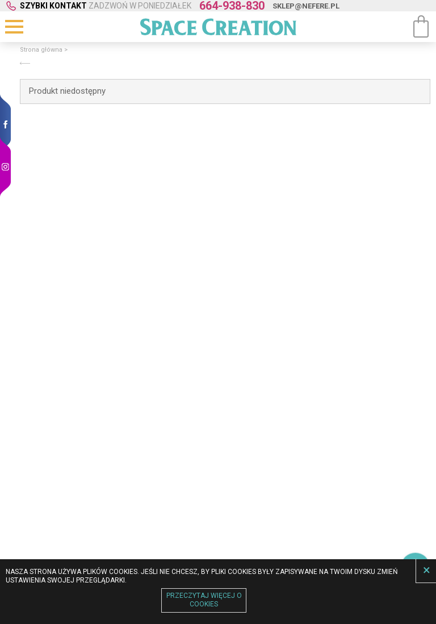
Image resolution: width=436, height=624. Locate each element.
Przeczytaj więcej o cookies (204, 600)
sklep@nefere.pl (305, 6)
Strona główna (41, 49)
